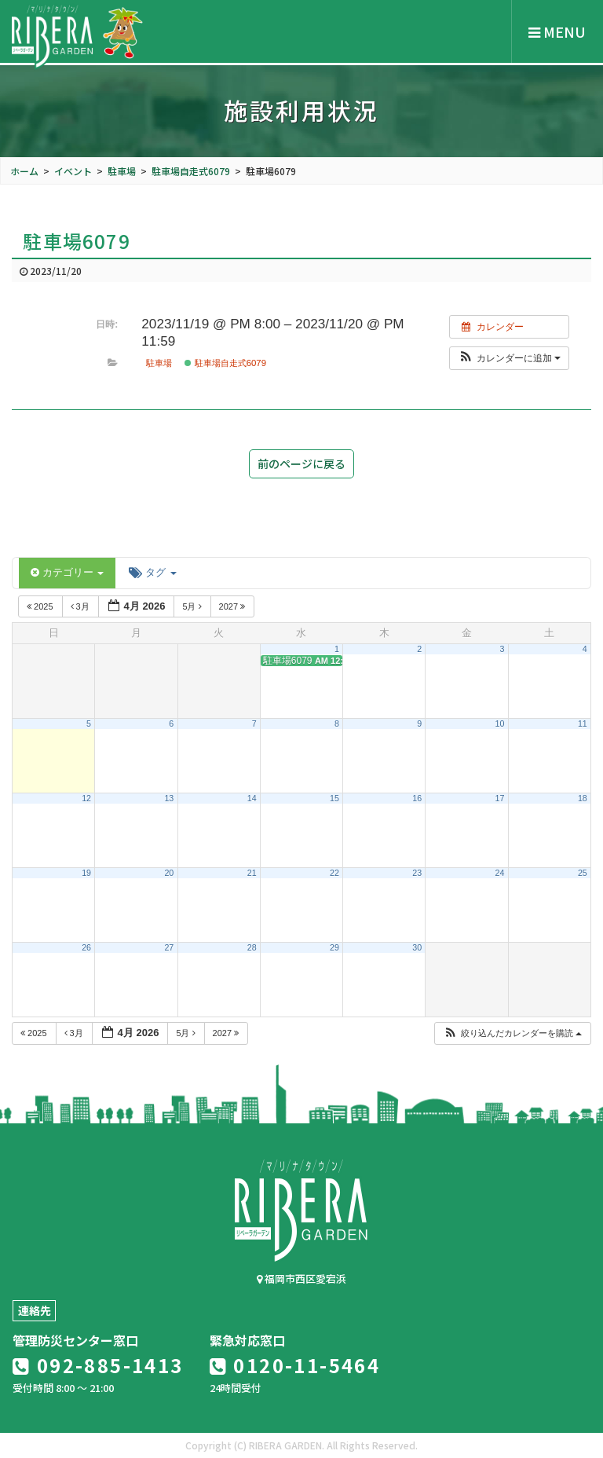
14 (252, 798)
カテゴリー (67, 572)
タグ (152, 572)
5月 (192, 606)
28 (252, 947)
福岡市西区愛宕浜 (301, 1278)
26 (86, 947)
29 (334, 947)
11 (582, 723)
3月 (81, 606)
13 (169, 798)
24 (500, 872)
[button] (509, 358)
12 (86, 798)
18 (582, 798)
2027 (233, 606)
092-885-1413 (98, 1365)
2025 (41, 606)
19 (86, 872)
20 (169, 872)
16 (417, 798)
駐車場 (159, 363)
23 (417, 872)
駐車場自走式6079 (225, 363)
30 (417, 947)
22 (334, 872)
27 (169, 947)
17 (500, 798)
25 (582, 872)
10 (500, 723)
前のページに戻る (301, 463)
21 (252, 872)
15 (334, 798)
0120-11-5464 (295, 1365)
